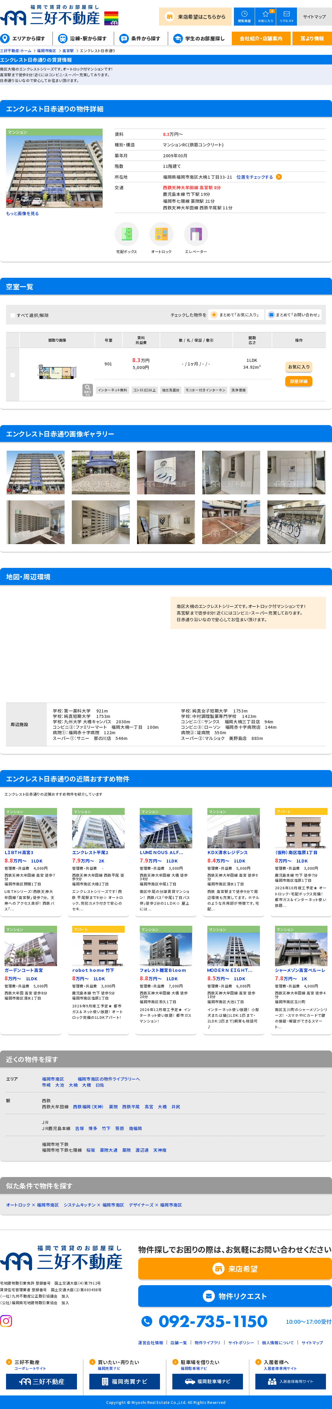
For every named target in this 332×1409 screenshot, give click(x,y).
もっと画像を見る (22, 213)
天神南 (160, 1150)
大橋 (86, 1085)
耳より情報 (312, 38)
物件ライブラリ (208, 1342)
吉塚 (79, 1128)
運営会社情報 (150, 1342)
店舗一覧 (179, 1342)
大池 (59, 1085)
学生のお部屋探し (205, 38)
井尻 (175, 1107)
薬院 (113, 1107)
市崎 (46, 1085)
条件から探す (145, 38)
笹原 (119, 1128)
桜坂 (90, 1150)
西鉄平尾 (131, 1107)
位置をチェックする (255, 177)
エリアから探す (28, 38)
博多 (92, 1128)
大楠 (73, 1085)
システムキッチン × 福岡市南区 (94, 1205)
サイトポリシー (241, 1342)
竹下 (106, 1128)
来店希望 (202, 17)
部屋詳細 (299, 381)
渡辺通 (142, 1150)
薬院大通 (109, 1150)
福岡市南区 (53, 1079)
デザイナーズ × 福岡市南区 (155, 1205)
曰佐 (100, 1085)
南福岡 (135, 1128)
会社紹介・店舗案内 (261, 38)
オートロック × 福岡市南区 (32, 1205)
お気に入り (299, 367)
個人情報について (278, 1342)
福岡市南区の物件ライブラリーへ (109, 1079)
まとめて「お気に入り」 (239, 315)
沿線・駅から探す (88, 38)
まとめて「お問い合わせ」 (298, 315)
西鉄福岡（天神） (88, 1107)
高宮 (149, 1107)
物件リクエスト (243, 1296)
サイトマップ (314, 17)
